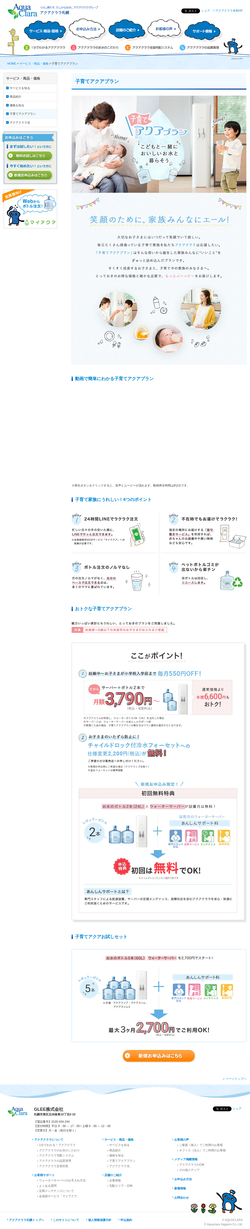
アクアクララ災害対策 (53, 1166)
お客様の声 (181, 1139)
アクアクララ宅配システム (56, 1155)
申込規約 (126, 1220)
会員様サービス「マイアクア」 (59, 1196)
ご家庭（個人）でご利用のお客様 (201, 1145)
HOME (11, 63)
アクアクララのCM (191, 1164)
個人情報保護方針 (99, 1220)
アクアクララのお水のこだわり (59, 1150)
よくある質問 (48, 1185)
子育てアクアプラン (23, 114)
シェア (205, 10)
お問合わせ (181, 1197)
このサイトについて (66, 1220)
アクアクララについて (48, 1139)
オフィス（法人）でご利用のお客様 (202, 1150)
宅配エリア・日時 (121, 1185)
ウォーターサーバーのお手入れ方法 (62, 1180)
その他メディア (189, 1170)
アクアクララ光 (20, 122)
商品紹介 (15, 96)
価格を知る (17, 105)
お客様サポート (44, 1175)
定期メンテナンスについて (56, 1191)
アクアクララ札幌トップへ (26, 1220)
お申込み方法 (183, 1179)
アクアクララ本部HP (229, 10)
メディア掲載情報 (186, 1159)
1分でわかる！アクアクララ (57, 1145)
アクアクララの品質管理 (55, 1160)
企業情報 (115, 1180)
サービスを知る (20, 88)
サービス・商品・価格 (34, 63)
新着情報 (180, 1188)
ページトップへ (236, 1078)
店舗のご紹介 (113, 1175)
